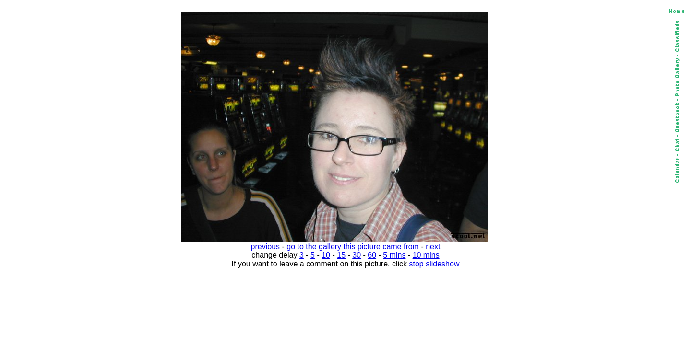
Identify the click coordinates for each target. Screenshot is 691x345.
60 (372, 255)
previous (265, 246)
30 (356, 255)
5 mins (394, 255)
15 (341, 255)
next (433, 246)
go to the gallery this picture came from (352, 246)
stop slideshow (434, 264)
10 (326, 255)
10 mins (426, 255)
